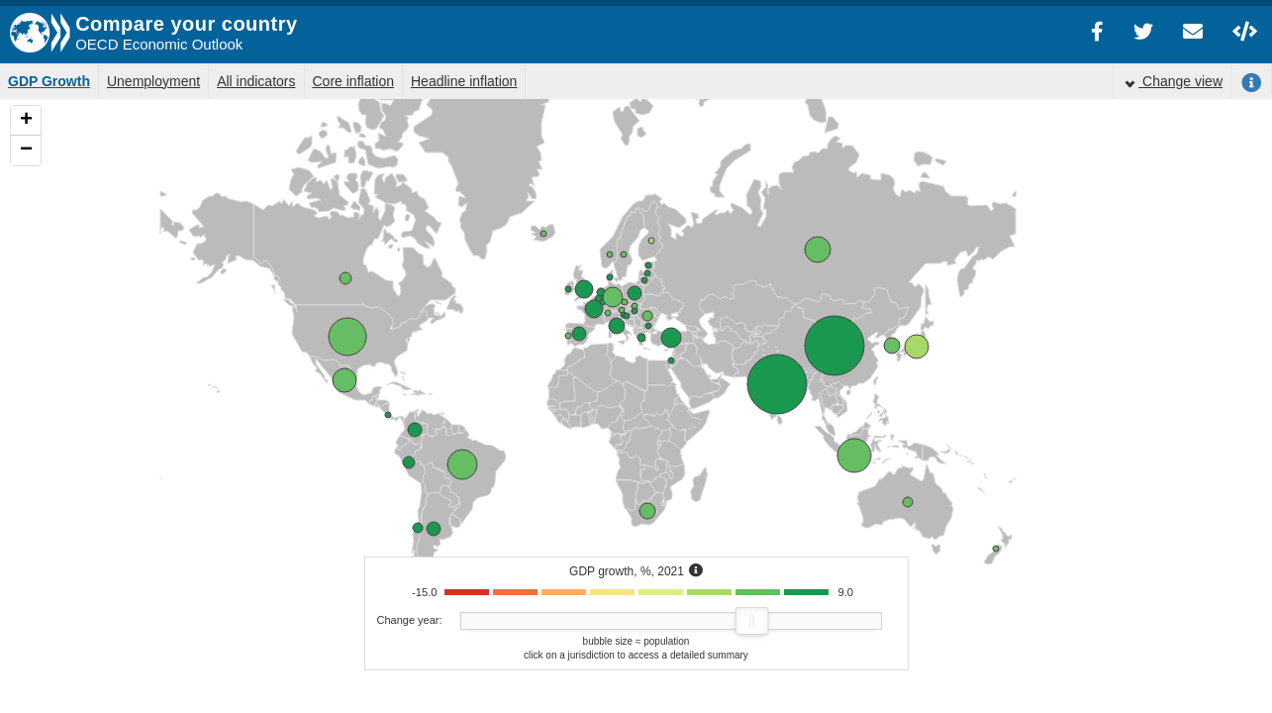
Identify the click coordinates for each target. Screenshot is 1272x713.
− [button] (26, 150)
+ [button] (26, 121)
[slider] (751, 621)
